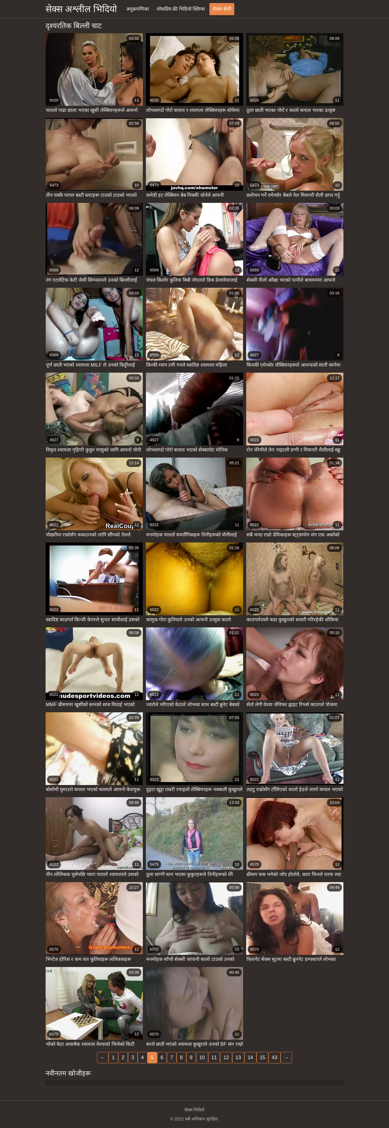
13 (238, 1057)
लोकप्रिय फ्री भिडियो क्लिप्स (181, 9)
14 (250, 1057)
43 (274, 1057)
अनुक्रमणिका (137, 9)
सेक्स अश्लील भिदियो (81, 9)
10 (202, 1057)
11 (214, 1057)
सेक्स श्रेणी (221, 9)
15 (262, 1057)
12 (226, 1057)
